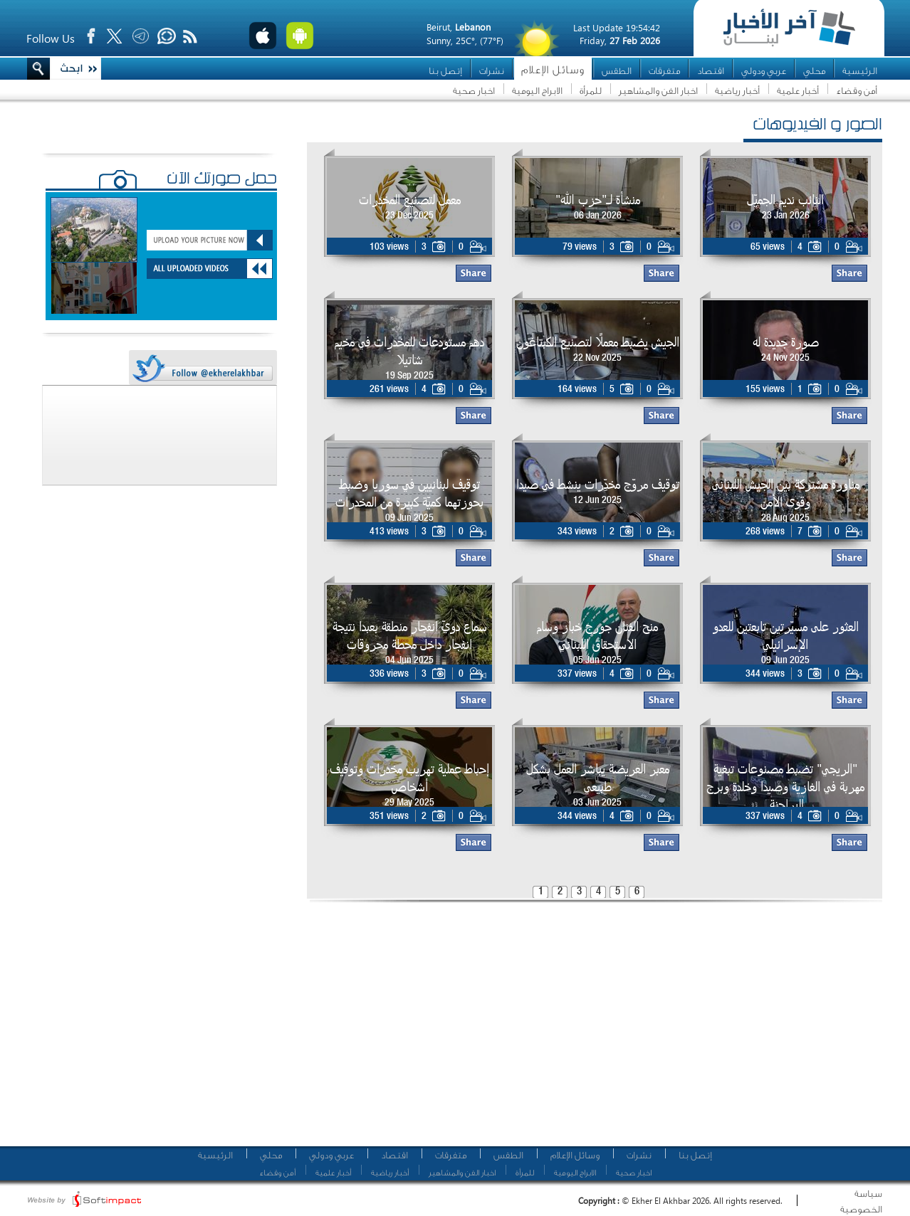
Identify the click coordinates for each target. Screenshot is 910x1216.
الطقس (617, 70)
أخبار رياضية (737, 90)
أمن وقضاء (856, 90)
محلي (814, 70)
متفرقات (664, 70)
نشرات (491, 70)
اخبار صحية (474, 90)
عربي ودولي (763, 70)
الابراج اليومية (537, 90)
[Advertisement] (567, 1028)
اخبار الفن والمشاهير (658, 90)
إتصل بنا (445, 70)
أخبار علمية (798, 90)
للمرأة (591, 90)
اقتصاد (710, 70)
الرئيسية (859, 70)
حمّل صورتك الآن (222, 180)
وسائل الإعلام (553, 70)
